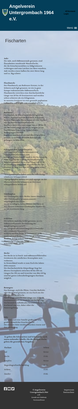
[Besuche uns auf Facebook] (5, 389)
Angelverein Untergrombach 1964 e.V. (31, 12)
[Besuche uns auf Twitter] (12, 389)
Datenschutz (68, 392)
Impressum (69, 390)
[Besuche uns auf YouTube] (9, 389)
